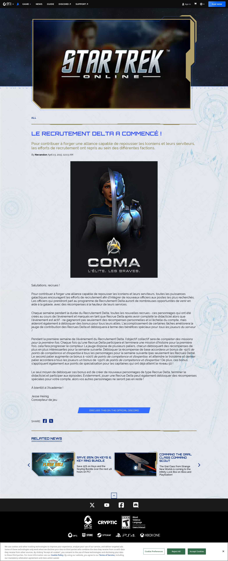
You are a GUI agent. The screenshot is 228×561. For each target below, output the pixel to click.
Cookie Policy (57, 559)
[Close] (223, 555)
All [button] (33, 118)
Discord (65, 4)
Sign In (186, 4)
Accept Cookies (197, 555)
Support (82, 4)
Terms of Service (107, 559)
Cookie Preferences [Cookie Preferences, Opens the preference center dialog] (154, 555)
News (39, 4)
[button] (8, 4)
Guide (50, 4)
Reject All (176, 555)
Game (26, 4)
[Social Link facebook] (121, 505)
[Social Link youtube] (106, 505)
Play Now (217, 4)
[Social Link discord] (135, 505)
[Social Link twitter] (92, 505)
